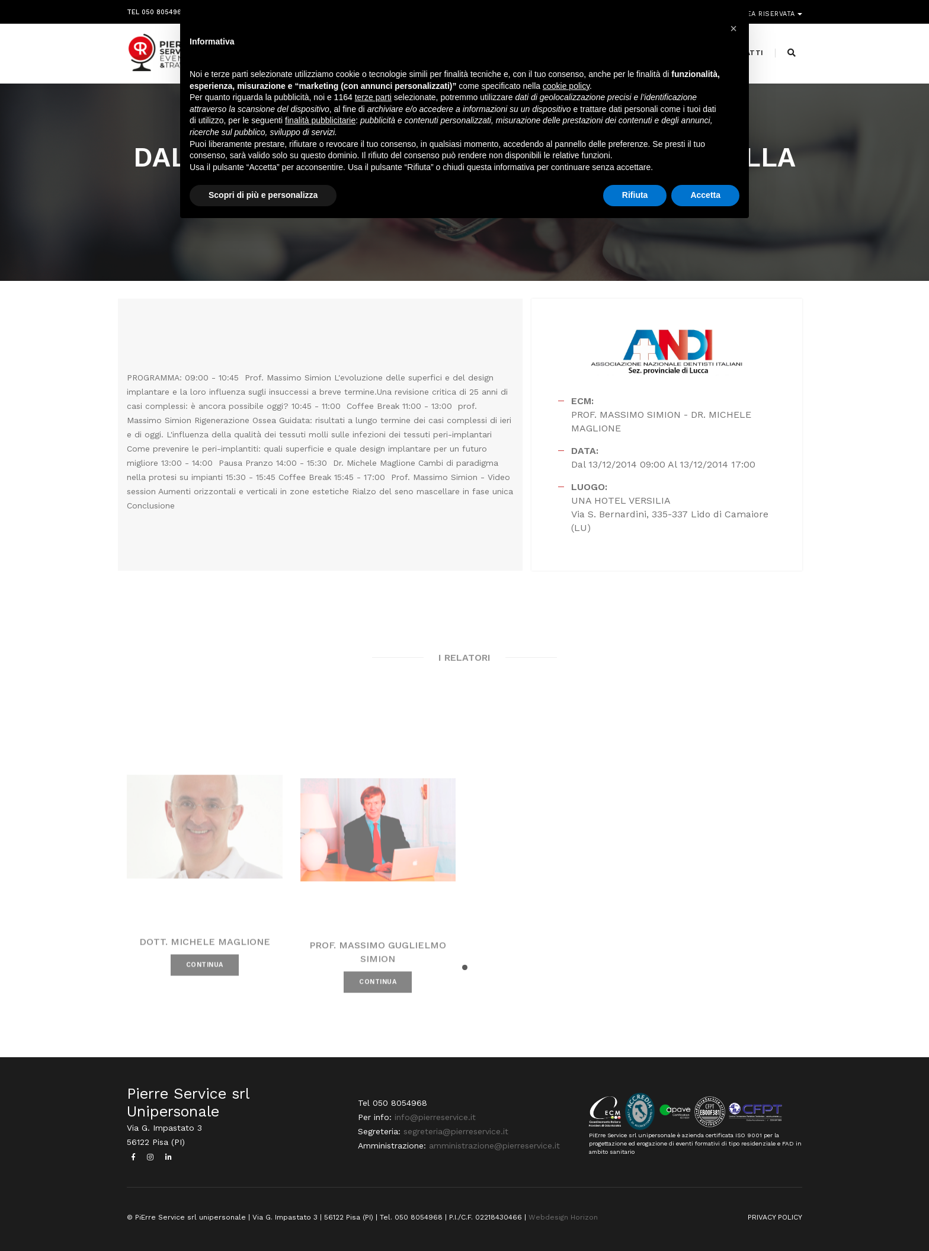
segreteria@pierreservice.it (455, 1131)
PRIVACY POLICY (775, 1217)
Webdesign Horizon (563, 1217)
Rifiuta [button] (635, 195)
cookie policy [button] (566, 86)
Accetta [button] (705, 195)
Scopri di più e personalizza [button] (263, 195)
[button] (464, 967)
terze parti (373, 97)
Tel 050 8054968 (156, 10)
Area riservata (768, 10)
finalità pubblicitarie (320, 120)
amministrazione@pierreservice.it (494, 1145)
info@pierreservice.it (435, 1117)
